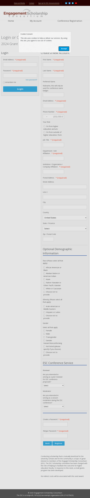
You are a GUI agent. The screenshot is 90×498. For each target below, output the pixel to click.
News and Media (19, 3)
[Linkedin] (66, 3)
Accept (64, 49)
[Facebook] (69, 3)
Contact (31, 3)
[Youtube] (76, 3)
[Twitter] (73, 3)
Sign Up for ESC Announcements (48, 3)
